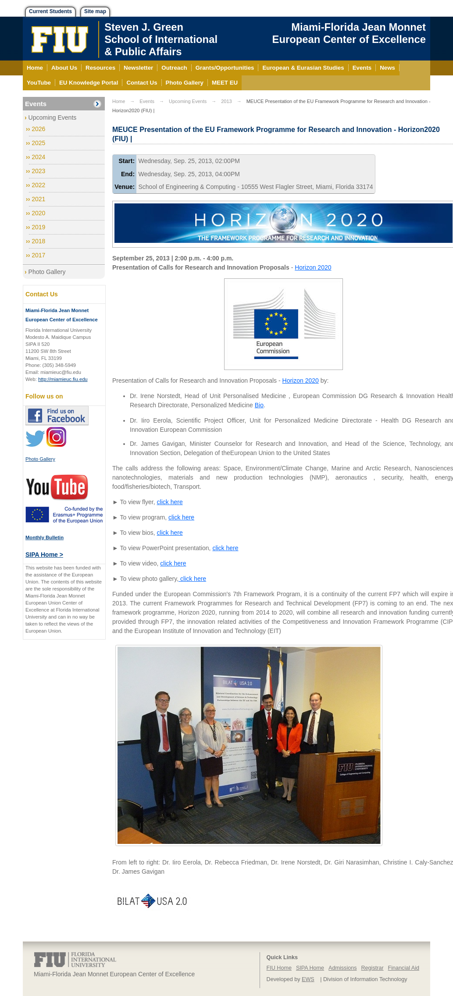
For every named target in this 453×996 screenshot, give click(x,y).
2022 (38, 185)
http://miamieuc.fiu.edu (63, 379)
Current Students (50, 11)
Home (118, 101)
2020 (38, 213)
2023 (38, 170)
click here (170, 501)
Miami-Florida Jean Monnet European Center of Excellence (349, 33)
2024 (38, 156)
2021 (38, 199)
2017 (38, 255)
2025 (38, 142)
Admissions (342, 968)
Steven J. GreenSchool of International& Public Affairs (161, 39)
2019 (38, 227)
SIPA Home (310, 968)
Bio (259, 405)
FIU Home (279, 968)
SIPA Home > (44, 554)
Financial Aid (403, 968)
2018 (38, 241)
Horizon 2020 (313, 267)
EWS (308, 979)
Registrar (372, 968)
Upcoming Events (53, 117)
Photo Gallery (47, 271)
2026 (38, 128)
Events (35, 103)
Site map (95, 11)
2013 (226, 101)
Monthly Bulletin (44, 537)
